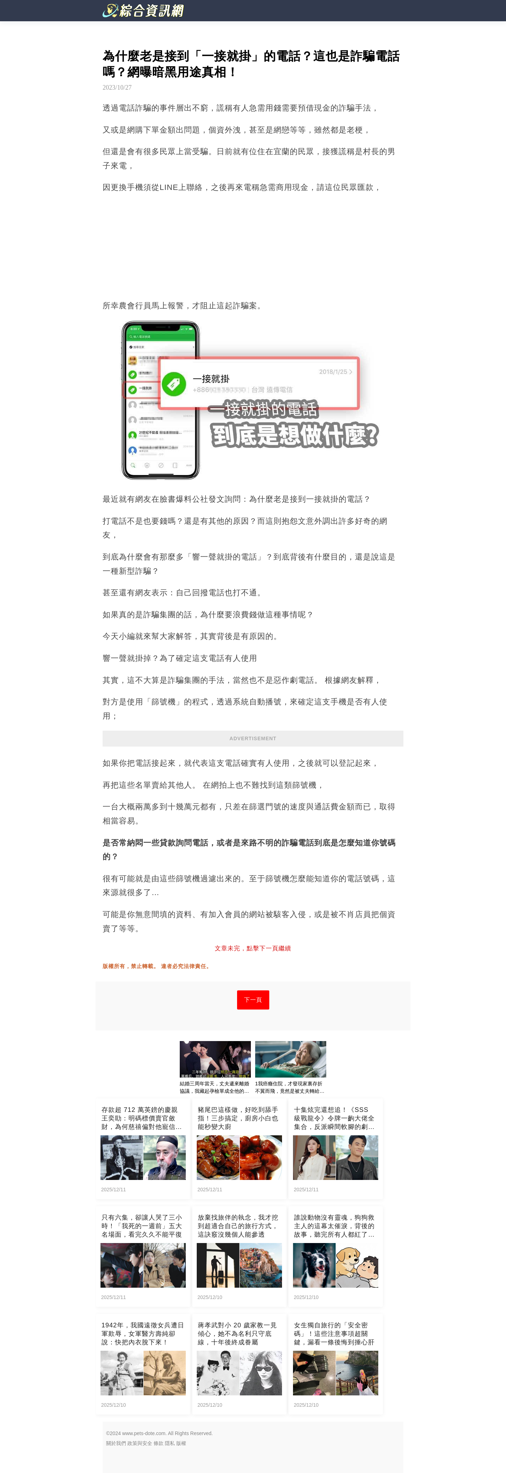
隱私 (170, 1443)
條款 (158, 1443)
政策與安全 (139, 1443)
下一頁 (253, 1000)
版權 (181, 1443)
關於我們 (116, 1443)
